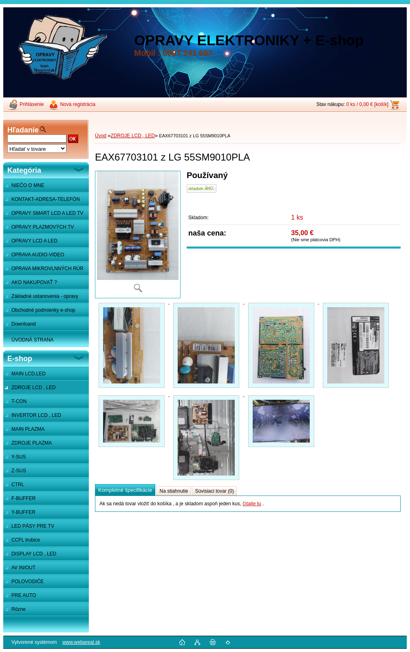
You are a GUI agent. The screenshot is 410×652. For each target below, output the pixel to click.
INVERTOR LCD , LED (36, 415)
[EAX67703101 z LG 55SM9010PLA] (137, 234)
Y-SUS (18, 457)
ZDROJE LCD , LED (33, 387)
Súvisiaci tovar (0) (214, 491)
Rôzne (18, 609)
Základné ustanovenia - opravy (44, 296)
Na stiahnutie (173, 491)
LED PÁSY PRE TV (32, 526)
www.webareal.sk (81, 642)
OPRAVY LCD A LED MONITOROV (30, 243)
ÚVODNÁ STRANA (32, 340)
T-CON (18, 401)
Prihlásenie (32, 104)
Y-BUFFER (23, 512)
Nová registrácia (77, 104)
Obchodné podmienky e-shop (43, 310)
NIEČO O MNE (27, 185)
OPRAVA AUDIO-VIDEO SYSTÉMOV (33, 257)
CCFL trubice (25, 540)
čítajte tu (251, 504)
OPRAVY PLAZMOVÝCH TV (42, 227)
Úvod (100, 136)
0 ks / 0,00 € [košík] (367, 104)
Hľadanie (23, 130)
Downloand (23, 324)
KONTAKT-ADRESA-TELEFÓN (45, 199)
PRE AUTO (23, 595)
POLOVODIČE (27, 581)
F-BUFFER (23, 498)
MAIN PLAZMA (27, 429)
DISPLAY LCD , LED (33, 554)
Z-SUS (18, 471)
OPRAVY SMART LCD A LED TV (47, 213)
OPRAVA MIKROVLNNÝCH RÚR (47, 268)
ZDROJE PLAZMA (31, 443)
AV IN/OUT (23, 567)
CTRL (17, 484)
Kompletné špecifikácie (125, 490)
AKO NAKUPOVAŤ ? (34, 282)
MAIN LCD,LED (28, 374)
